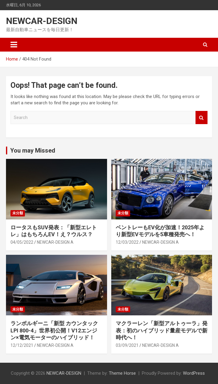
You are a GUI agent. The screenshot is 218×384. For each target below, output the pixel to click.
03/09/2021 (127, 345)
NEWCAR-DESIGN (41, 21)
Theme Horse (122, 373)
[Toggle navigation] (14, 45)
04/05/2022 (21, 242)
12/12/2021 (21, 345)
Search (202, 117)
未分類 (17, 213)
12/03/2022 (127, 242)
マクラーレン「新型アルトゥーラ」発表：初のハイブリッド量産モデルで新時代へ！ (162, 330)
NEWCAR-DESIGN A (55, 242)
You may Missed (32, 150)
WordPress (194, 373)
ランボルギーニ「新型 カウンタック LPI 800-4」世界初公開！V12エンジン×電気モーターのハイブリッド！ (54, 330)
